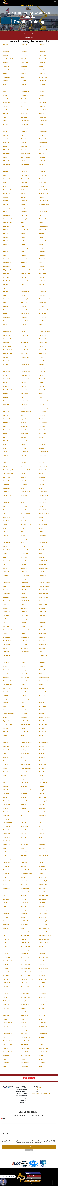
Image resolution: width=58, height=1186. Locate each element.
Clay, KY (5, 564)
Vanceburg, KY (43, 801)
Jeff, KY (23, 466)
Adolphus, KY (6, 55)
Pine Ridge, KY (43, 179)
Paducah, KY (42, 88)
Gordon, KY (24, 131)
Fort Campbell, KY (8, 1033)
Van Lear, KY (42, 797)
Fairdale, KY (6, 939)
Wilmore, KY (42, 1008)
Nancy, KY (23, 1012)
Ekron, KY (5, 855)
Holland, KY (24, 361)
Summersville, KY (43, 681)
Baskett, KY (6, 175)
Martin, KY (24, 775)
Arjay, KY (5, 99)
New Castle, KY (25, 1033)
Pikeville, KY (42, 168)
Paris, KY (41, 99)
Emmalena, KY (7, 899)
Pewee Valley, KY (43, 153)
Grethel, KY (24, 190)
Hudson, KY (24, 390)
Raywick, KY (42, 277)
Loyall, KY (23, 702)
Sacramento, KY (43, 401)
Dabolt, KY (5, 699)
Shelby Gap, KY (43, 506)
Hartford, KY (24, 277)
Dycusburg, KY (7, 815)
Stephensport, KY (43, 644)
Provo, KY (41, 248)
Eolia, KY (5, 902)
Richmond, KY (43, 313)
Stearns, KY (42, 637)
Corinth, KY (6, 626)
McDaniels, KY (25, 819)
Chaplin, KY (6, 546)
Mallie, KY (23, 735)
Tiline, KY (41, 721)
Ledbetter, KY (24, 593)
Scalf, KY (41, 462)
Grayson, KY (24, 171)
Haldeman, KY (25, 215)
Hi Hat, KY (23, 324)
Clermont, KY (6, 582)
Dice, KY (5, 761)
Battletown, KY (7, 179)
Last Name (5, 1133)
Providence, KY (43, 244)
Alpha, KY (5, 84)
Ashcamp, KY (6, 113)
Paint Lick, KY (42, 91)
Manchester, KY (25, 746)
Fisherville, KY (6, 993)
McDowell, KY (24, 822)
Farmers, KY (6, 972)
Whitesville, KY (43, 975)
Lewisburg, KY (25, 615)
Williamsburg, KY (43, 993)
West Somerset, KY (44, 939)
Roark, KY (41, 324)
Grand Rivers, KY (25, 153)
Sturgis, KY (42, 666)
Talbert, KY (42, 695)
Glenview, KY (24, 124)
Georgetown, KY (25, 91)
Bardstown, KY (7, 164)
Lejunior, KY (24, 604)
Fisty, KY (5, 997)
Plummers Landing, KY (45, 204)
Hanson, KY (24, 233)
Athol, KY (5, 124)
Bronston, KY (6, 368)
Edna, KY (5, 848)
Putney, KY (42, 251)
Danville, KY (6, 706)
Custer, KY (5, 691)
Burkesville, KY (7, 419)
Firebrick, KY (6, 990)
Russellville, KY (43, 397)
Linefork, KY (24, 641)
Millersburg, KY (25, 892)
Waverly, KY (42, 888)
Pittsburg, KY (42, 197)
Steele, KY (42, 641)
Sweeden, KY (42, 688)
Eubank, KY (6, 924)
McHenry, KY (24, 826)
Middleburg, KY (25, 866)
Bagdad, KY (6, 146)
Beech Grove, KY (7, 222)
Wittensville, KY (43, 1026)
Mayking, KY (24, 797)
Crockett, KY (6, 662)
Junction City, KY (25, 491)
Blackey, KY (6, 302)
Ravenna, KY (42, 273)
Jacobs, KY (24, 459)
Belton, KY (5, 240)
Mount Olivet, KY (25, 964)
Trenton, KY (42, 757)
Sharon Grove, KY (43, 495)
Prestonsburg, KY (43, 226)
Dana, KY (5, 702)
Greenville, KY (24, 186)
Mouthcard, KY (25, 986)
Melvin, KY (24, 862)
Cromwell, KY (6, 673)
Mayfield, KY (24, 793)
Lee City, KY (24, 597)
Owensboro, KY (43, 77)
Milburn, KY (24, 881)
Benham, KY (6, 244)
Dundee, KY (6, 797)
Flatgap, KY (6, 1004)
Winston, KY (42, 1022)
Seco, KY (41, 484)
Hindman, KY (24, 342)
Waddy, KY (42, 844)
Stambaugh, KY (43, 615)
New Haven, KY (25, 1041)
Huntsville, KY (24, 401)
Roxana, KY (42, 375)
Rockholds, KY (43, 342)
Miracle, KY (24, 917)
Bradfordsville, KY (7, 350)
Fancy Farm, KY (7, 968)
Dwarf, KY (5, 812)
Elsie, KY (5, 884)
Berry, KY (5, 255)
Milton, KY (24, 906)
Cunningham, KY (7, 684)
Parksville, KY (42, 110)
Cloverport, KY (7, 597)
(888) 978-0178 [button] (29, 37)
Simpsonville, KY (43, 528)
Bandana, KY (6, 153)
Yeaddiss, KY (42, 1059)
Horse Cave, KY (25, 379)
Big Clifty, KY (6, 280)
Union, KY (41, 779)
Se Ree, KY (42, 477)
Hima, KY (23, 339)
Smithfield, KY (43, 561)
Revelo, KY (42, 295)
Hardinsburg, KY (25, 248)
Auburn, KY (6, 128)
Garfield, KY (24, 70)
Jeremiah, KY (24, 477)
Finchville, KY (6, 986)
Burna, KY (5, 426)
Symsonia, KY (43, 691)
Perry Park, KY (43, 142)
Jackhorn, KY (24, 451)
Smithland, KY (43, 564)
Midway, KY (24, 877)
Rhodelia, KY (42, 302)
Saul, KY (41, 459)
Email (3, 1118)
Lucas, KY (23, 706)
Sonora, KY (42, 579)
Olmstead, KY (42, 59)
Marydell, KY (24, 782)
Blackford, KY (6, 306)
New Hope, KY (25, 1044)
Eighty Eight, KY (7, 852)
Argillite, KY (6, 95)
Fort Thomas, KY (7, 1044)
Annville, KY (6, 91)
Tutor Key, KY (42, 768)
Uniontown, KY (43, 786)
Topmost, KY (42, 746)
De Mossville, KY (7, 724)
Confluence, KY (7, 619)
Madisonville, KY (25, 724)
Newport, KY (24, 1052)
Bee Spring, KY (7, 215)
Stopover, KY (42, 659)
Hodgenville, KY (25, 357)
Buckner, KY (6, 401)
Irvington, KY (24, 426)
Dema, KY (5, 739)
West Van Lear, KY (44, 942)
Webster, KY (42, 902)
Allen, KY (5, 73)
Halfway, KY (24, 219)
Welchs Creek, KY (43, 910)
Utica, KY (41, 793)
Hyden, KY (24, 408)
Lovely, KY (23, 691)
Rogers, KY (42, 357)
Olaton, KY (42, 51)
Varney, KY (42, 808)
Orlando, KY (42, 73)
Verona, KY (42, 812)
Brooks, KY (6, 375)
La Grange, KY (25, 557)
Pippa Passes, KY (43, 193)
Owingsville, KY (43, 84)
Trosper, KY (42, 761)
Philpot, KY (42, 160)
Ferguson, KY (6, 982)
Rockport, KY (42, 350)
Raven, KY (41, 270)
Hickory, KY (24, 331)
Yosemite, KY (42, 1066)
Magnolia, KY (24, 728)
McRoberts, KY (25, 841)
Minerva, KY (24, 910)
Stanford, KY (42, 622)
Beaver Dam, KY (7, 208)
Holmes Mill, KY (25, 364)
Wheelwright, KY (43, 957)
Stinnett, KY (42, 648)
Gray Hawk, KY (25, 164)
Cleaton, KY (6, 579)
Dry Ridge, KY (6, 786)
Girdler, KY (24, 106)
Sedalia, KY (42, 488)
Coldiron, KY (6, 604)
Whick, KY (41, 961)
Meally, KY (24, 848)
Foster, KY (5, 1048)
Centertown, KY (7, 535)
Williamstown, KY (43, 1001)
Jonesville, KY (24, 488)
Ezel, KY (5, 935)
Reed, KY (41, 284)
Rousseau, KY (43, 368)
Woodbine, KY (43, 1030)
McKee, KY (24, 830)
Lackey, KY (24, 561)
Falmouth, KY (6, 964)
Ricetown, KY (42, 306)
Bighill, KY (5, 295)
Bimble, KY (6, 299)
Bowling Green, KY (8, 346)
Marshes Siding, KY (26, 768)
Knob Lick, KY (24, 539)
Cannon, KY (6, 499)
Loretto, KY (24, 673)
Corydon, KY (6, 633)
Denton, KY (6, 746)
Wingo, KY (42, 1019)
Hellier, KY (23, 306)
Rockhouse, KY (43, 346)
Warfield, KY (42, 870)
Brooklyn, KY (6, 371)
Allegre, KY (6, 70)
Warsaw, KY (42, 873)
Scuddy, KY (42, 473)
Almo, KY (5, 80)
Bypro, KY (5, 444)
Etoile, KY (5, 921)
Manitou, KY (24, 750)
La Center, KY (24, 550)
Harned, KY (24, 262)
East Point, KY (6, 826)
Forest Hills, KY (7, 1030)
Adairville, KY (6, 48)
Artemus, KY (6, 106)
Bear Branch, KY (7, 190)
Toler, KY (41, 728)
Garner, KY (24, 73)
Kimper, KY (24, 521)
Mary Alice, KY (25, 779)
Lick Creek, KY (25, 630)
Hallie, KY (23, 222)
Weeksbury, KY (43, 906)
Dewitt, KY (5, 753)
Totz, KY (41, 750)
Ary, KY (5, 110)
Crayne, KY (6, 651)
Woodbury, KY (43, 1037)
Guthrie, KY (24, 204)
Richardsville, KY (43, 310)
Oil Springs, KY (43, 48)
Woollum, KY (42, 1041)
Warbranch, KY (43, 866)
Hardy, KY (23, 251)
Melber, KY (24, 855)
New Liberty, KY (25, 1048)
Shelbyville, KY (43, 510)
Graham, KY (24, 146)
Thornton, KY (42, 713)
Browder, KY (6, 382)
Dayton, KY (6, 721)
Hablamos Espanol (29, 33)
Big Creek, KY (6, 284)
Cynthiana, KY (6, 695)
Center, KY (5, 531)
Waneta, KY (42, 862)
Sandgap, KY (42, 448)
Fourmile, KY (6, 1055)
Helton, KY (24, 310)
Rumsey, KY (42, 382)
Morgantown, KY (25, 946)
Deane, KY (5, 728)
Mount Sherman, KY (26, 968)
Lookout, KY (24, 670)
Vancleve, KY (42, 804)
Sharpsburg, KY (43, 499)
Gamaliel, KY (24, 62)
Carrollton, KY (6, 510)
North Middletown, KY (27, 1059)
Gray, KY (23, 160)
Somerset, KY (42, 575)
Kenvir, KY (23, 510)
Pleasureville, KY (43, 200)
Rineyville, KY (42, 317)
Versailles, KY (42, 815)
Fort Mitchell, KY (7, 1041)
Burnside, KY (6, 430)
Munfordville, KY (25, 997)
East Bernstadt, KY (8, 822)
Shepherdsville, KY (44, 513)
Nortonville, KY (25, 1062)
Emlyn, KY (5, 895)
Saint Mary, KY (43, 422)
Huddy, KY (24, 386)
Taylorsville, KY (43, 702)
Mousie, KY (24, 982)
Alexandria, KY (7, 66)
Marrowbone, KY (25, 764)
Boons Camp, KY (7, 339)
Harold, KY (24, 266)
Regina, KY (42, 288)
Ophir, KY (41, 70)
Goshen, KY (24, 135)
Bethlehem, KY (7, 266)
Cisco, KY (5, 557)
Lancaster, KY (24, 564)
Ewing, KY (5, 932)
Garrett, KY (24, 80)
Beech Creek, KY (7, 219)
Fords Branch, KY (7, 1022)
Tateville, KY (42, 699)
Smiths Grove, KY (43, 568)
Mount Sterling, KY (26, 972)
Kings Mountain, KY (26, 524)
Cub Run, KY (6, 677)
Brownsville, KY (7, 386)
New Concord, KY (25, 1037)
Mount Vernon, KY (26, 975)
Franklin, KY (6, 1066)
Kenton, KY (24, 506)
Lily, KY (23, 633)
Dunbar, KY (6, 793)
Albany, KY (6, 62)
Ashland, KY (6, 120)
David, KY (5, 710)
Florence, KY (6, 1015)
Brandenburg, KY (7, 353)
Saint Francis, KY (43, 415)
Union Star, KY (43, 782)
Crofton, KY (6, 666)
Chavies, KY (6, 553)
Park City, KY (42, 102)
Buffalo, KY (6, 404)
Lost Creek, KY (25, 677)
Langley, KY (24, 568)
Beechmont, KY (7, 226)
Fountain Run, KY (7, 1052)
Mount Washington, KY (27, 979)
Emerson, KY (6, 888)
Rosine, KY (42, 361)
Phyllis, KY (42, 164)
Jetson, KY (24, 481)
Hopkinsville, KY (25, 371)
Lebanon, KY (24, 582)
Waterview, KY (43, 884)
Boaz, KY (5, 324)
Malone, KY (24, 739)
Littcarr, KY (24, 644)
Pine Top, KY (42, 182)
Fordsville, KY (6, 1026)
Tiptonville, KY (43, 724)
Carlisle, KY (6, 502)
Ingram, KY (24, 419)
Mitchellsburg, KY (25, 924)
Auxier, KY (5, 139)
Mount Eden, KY (25, 957)
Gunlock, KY (24, 197)
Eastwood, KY (6, 837)
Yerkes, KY (42, 1062)
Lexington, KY (24, 622)
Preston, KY (42, 222)
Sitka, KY (41, 531)
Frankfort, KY (6, 1062)
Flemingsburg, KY (7, 1012)
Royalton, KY (42, 379)
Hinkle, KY (23, 346)
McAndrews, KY (25, 812)
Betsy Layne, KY (7, 270)
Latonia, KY (24, 571)
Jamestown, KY (25, 462)
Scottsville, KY (43, 470)
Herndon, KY (24, 317)
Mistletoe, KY (24, 921)
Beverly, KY (6, 273)
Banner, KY (6, 157)
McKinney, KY (24, 833)
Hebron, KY (24, 295)
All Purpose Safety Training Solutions (27, 1183)
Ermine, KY (6, 913)
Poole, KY (41, 208)
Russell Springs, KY (44, 393)
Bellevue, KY (6, 237)
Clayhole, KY (6, 571)
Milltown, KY (24, 899)
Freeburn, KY (24, 48)
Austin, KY (5, 135)
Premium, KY (42, 219)
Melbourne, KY (25, 859)
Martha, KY (24, 772)
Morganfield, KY (25, 942)
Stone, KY (41, 651)
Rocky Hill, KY (43, 353)
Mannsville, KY (25, 753)
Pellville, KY (42, 124)
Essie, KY (5, 917)
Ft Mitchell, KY (25, 55)
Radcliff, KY (42, 262)
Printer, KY (42, 237)
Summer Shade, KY (44, 677)
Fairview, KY (6, 950)
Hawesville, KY (25, 280)
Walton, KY (42, 859)
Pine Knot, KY (42, 175)
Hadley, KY (24, 208)
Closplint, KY (6, 593)
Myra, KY (23, 1008)
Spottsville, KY (43, 604)
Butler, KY (5, 441)
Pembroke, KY (43, 128)
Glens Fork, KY (25, 120)
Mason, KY (24, 786)
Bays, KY (5, 186)
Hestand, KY (24, 321)
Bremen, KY (6, 361)
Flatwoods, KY (7, 1008)
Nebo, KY (23, 1019)
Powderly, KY (42, 215)
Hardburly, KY (24, 240)
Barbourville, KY (7, 160)
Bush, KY (5, 433)
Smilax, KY (42, 550)
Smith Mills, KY (43, 557)
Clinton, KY (6, 590)
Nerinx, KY (24, 1026)
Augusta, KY (6, 131)
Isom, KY (23, 437)
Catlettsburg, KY (7, 517)
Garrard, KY (24, 77)
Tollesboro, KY (43, 731)
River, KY (41, 321)
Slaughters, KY (43, 542)
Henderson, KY (25, 313)
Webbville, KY (42, 899)
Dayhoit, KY (6, 717)
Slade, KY (41, 539)
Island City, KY (25, 433)
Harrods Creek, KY (26, 270)
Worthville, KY (43, 1052)
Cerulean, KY (6, 542)
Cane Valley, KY (7, 484)
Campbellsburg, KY (8, 470)
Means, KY (24, 852)
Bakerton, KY (6, 150)
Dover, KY (5, 772)
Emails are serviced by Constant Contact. (33, 1142)
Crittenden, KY (7, 659)
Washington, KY (43, 877)
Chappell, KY (6, 550)
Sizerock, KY (42, 535)
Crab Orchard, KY (7, 644)
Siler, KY (41, 521)
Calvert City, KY (7, 459)
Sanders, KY (42, 444)
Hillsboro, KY (24, 335)
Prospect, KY (42, 240)
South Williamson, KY (45, 597)
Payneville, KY (43, 120)
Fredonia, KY (24, 44)
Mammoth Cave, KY (26, 742)
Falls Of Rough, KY (8, 961)
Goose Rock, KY (25, 128)
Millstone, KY (24, 895)
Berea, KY (5, 251)
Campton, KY (6, 477)
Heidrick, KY (24, 302)
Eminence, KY (6, 892)
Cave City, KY (6, 521)
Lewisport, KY (24, 619)
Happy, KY (24, 237)
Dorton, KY (6, 768)
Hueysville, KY (25, 393)
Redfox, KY (42, 280)
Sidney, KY (42, 517)
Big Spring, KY (6, 291)
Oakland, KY (42, 44)
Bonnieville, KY (7, 328)
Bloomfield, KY (7, 317)
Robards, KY (42, 328)
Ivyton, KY (23, 448)
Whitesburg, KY (43, 972)
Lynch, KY (23, 710)
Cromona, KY (6, 670)
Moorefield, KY (25, 935)
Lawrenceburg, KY (26, 575)
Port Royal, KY (43, 211)
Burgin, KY (5, 415)
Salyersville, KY (43, 441)
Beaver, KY (6, 204)
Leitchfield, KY (25, 601)
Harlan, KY (24, 259)
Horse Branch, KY (25, 375)
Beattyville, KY (6, 193)
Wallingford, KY (43, 852)
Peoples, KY (42, 139)
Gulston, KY (24, 193)
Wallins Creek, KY (43, 855)
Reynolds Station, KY (44, 299)
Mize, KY (23, 928)
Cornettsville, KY (7, 630)
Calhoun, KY (6, 451)
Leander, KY (24, 579)
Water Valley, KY (43, 881)
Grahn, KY (23, 150)
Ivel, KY (23, 444)
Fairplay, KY (6, 946)
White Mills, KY (43, 964)
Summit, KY (42, 684)
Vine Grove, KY (43, 830)
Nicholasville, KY (25, 1055)
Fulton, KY (23, 59)
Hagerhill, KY (24, 211)
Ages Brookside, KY (8, 59)
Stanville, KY (42, 633)
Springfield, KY (43, 608)
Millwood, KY (24, 902)
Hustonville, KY (25, 404)
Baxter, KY (5, 182)
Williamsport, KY (43, 997)
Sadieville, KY (42, 404)
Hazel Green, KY (25, 291)
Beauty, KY (6, 200)
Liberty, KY (24, 626)
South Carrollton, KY (44, 582)
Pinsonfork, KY (43, 190)
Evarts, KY (5, 928)
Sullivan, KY (42, 670)
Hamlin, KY (24, 226)
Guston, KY (24, 200)
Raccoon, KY (42, 259)
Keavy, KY (23, 499)
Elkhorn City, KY (7, 873)
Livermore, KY (24, 648)
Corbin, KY (5, 622)
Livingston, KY (25, 651)
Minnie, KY (24, 913)
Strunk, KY (42, 662)
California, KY (6, 455)
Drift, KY (5, 782)
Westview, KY (42, 950)
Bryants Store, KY (7, 390)
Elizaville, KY (6, 862)
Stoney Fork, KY (43, 655)
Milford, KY (24, 884)
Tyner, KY (41, 772)
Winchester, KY (43, 1012)
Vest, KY (41, 819)
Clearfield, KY (6, 575)
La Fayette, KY (25, 553)
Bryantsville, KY (7, 393)
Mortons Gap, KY (25, 953)
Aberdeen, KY (6, 44)
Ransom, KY (42, 266)
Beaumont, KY (6, 197)
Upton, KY (41, 790)
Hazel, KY (23, 288)
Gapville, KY (24, 66)
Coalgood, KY (6, 601)
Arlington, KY (6, 102)
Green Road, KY (25, 175)
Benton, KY (6, 248)
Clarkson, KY (6, 561)
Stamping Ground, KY (45, 619)
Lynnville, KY (24, 713)
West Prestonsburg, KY (45, 935)
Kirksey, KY (24, 528)
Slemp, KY (42, 546)
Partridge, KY (42, 113)
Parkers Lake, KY (43, 106)
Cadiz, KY (5, 448)
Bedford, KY (6, 211)
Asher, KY (5, 117)
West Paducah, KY (44, 928)
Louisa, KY (24, 681)
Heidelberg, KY (25, 299)
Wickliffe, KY (42, 982)
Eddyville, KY (6, 841)
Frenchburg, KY (25, 51)
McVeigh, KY (24, 844)
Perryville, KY (42, 146)
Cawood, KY (6, 524)
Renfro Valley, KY (43, 291)
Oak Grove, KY (25, 1066)
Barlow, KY (6, 171)
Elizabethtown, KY (8, 859)
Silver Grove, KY (43, 524)
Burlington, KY (6, 422)
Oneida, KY (42, 66)
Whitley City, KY (43, 979)
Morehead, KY (25, 939)
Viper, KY (41, 833)
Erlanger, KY (6, 910)
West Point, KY (43, 932)
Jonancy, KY (24, 484)
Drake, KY (5, 775)
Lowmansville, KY (25, 699)
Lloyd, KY (23, 655)
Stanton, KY (42, 630)
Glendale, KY (24, 117)
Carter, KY (5, 513)
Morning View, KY (25, 950)
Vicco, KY (41, 822)
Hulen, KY (23, 397)
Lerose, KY (24, 608)
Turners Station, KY (44, 764)
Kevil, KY (23, 517)
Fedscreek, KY (6, 979)
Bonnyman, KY (7, 331)
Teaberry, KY (42, 706)
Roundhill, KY (42, 364)
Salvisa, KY (42, 437)
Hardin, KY (24, 244)
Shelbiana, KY (43, 502)
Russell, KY (42, 390)
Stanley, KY (42, 626)
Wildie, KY (41, 986)
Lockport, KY (24, 659)
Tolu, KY (41, 735)
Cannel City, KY (7, 495)
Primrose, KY (42, 230)
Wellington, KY (43, 913)
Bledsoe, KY (6, 313)
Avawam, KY (6, 142)
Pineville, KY (42, 186)
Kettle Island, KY (25, 513)
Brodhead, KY (6, 364)
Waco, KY (41, 841)
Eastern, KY (6, 830)
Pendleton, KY (43, 131)
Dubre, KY (5, 790)
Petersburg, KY (43, 150)
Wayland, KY (42, 892)
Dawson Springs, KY (8, 713)
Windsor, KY (42, 1015)
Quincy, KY (42, 255)
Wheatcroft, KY (43, 953)
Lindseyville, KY (25, 637)
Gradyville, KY (24, 142)
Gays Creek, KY (25, 88)
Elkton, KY (5, 877)
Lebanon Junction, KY (27, 586)
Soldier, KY (42, 571)
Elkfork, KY (6, 870)
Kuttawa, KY (24, 546)
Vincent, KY (42, 826)
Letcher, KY (24, 611)
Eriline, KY (5, 906)
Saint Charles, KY (43, 411)
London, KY (24, 662)
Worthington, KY (43, 1048)
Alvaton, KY (6, 88)
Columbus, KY (6, 611)
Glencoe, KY (24, 113)
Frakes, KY (6, 1059)
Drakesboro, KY (7, 779)
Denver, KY (6, 750)
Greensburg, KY (25, 179)
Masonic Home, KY (26, 790)
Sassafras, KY (43, 455)
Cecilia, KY (6, 528)
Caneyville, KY (6, 488)
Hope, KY (23, 368)
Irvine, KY (23, 422)
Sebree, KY (42, 481)
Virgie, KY (41, 837)
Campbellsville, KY (8, 473)
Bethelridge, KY (7, 262)
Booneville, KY (6, 335)
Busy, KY (5, 437)
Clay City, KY (6, 568)
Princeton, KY (42, 233)
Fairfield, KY (6, 942)
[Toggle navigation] (55, 2)
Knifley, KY (24, 535)
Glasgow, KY (24, 110)
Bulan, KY (5, 408)
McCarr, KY (24, 815)
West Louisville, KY (44, 924)
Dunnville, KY (6, 804)
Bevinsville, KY (7, 277)
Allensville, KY (6, 77)
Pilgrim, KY (42, 171)
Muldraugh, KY (25, 993)
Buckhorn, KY (6, 397)
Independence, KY (26, 411)
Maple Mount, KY (25, 757)
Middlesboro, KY (25, 870)
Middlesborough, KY (26, 873)
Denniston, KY (6, 742)
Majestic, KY (24, 731)
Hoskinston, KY (25, 382)
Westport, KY (42, 946)
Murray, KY (24, 1001)
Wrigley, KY (42, 1055)
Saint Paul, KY (43, 426)
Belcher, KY (6, 230)
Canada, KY (6, 481)
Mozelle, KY (24, 990)
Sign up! (29, 1146)
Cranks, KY (6, 648)
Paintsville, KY (43, 95)
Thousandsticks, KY (44, 717)
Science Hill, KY (43, 466)
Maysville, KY (24, 804)
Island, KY (23, 430)
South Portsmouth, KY (45, 586)
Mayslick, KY (24, 801)
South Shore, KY (43, 590)
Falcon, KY (6, 953)
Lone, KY (23, 666)
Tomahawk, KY (43, 739)
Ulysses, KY (42, 775)
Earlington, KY (6, 819)
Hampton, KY (24, 230)
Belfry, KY (5, 233)
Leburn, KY (24, 590)
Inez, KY (23, 415)
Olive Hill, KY (42, 55)
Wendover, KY (43, 917)
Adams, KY (6, 51)
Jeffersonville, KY (25, 470)
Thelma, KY (42, 710)
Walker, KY (42, 848)
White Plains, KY (43, 968)
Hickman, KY (24, 328)
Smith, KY (41, 553)
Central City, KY (7, 539)
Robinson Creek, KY (44, 331)
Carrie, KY (5, 506)
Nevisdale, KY (24, 1030)
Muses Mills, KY (25, 1004)
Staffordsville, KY (43, 611)
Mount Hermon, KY (26, 961)
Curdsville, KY (6, 688)
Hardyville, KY (24, 255)
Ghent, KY (23, 99)
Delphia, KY (6, 735)
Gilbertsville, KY (25, 102)
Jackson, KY (24, 455)
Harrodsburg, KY (25, 273)
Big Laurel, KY (6, 288)
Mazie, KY (23, 808)
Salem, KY (42, 430)
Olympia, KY (42, 62)
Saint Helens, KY (43, 419)
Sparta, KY (42, 601)
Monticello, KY (25, 932)
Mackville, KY (24, 721)
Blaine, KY (5, 310)
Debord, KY (6, 731)
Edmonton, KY (6, 844)
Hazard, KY (24, 284)
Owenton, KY (42, 80)
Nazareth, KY (24, 1015)
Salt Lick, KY (42, 433)
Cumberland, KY (7, 681)
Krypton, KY (24, 542)
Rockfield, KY (42, 339)
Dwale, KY (5, 808)
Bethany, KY (6, 259)
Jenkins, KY (24, 473)
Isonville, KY (24, 441)
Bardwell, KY (6, 168)
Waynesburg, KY (43, 895)
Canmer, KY (6, 491)
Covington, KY (6, 637)
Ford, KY (5, 1019)
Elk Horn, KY (6, 866)
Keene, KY (23, 502)
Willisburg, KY (43, 1004)
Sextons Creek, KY (44, 491)
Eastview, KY (6, 833)
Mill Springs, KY (25, 888)
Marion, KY (24, 761)
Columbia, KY (6, 608)
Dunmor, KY (6, 801)
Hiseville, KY (24, 350)
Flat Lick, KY (6, 1001)
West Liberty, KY (43, 921)
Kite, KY (23, 531)
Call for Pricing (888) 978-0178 (29, 5)
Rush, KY (41, 386)
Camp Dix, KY (6, 466)
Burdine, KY (6, 411)
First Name (5, 1126)
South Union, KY (43, 593)
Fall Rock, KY (6, 957)
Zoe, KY (41, 1070)
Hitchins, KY (24, 353)
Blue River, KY (6, 321)
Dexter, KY (5, 757)
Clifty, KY (5, 586)
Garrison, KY (24, 84)
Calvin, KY (5, 462)
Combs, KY (6, 615)
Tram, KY (41, 753)
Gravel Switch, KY (25, 157)
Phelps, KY (42, 157)
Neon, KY (23, 1022)
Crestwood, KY (7, 655)
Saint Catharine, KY (44, 408)
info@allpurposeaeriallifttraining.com (40, 1093)
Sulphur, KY (42, 673)
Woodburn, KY (43, 1033)
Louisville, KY (24, 684)
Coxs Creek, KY (7, 641)
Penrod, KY (42, 135)
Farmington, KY (7, 975)
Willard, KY (42, 990)
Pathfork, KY (42, 117)
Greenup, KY (24, 182)
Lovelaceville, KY (25, 688)
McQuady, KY (24, 837)
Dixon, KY (5, 764)
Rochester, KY (43, 335)
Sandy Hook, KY (43, 451)
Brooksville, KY (7, 379)
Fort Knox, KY (6, 1037)
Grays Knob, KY (25, 168)
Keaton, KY (24, 495)
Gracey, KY (24, 139)
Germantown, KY (25, 95)
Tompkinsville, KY (44, 742)
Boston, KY (6, 342)
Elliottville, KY (6, 881)
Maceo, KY (24, 717)
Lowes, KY (24, 695)
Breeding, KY (6, 357)
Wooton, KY (42, 1044)
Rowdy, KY (42, 371)
